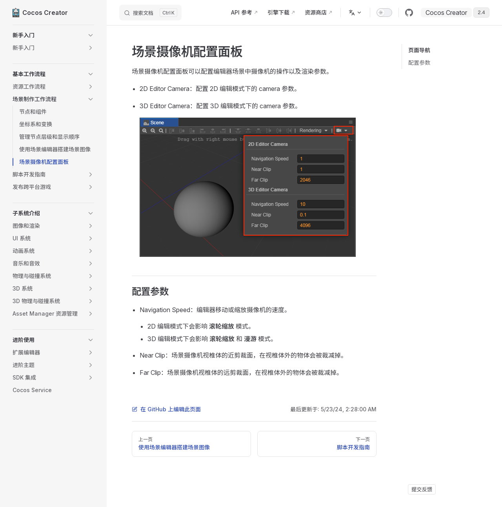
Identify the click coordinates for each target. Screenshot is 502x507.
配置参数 (419, 62)
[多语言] (355, 12)
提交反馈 (421, 489)
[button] (53, 35)
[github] (409, 12)
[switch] (384, 12)
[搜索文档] (150, 12)
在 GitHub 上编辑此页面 (166, 409)
